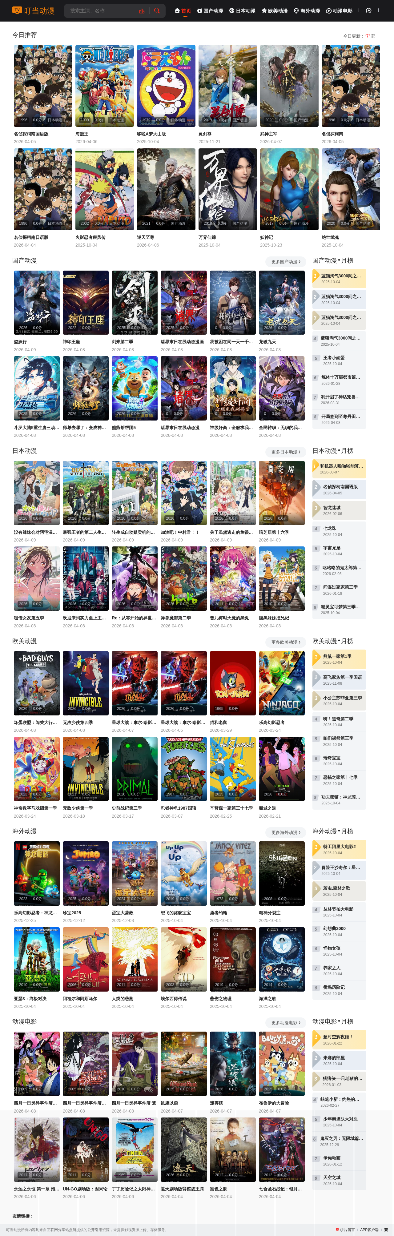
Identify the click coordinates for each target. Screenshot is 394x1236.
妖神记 (266, 237)
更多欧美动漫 (286, 642)
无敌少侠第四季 (78, 722)
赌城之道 (267, 808)
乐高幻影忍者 (272, 722)
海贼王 (81, 133)
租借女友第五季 (29, 617)
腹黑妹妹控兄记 (274, 617)
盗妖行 (20, 341)
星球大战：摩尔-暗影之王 (135, 722)
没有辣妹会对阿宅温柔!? (37, 532)
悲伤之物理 (220, 998)
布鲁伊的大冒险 (274, 1103)
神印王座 (71, 341)
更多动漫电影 (286, 1022)
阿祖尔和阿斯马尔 (80, 998)
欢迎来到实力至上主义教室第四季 (86, 617)
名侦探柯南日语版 (31, 237)
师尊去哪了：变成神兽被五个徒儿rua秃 (86, 427)
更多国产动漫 (286, 261)
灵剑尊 (205, 133)
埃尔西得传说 (174, 998)
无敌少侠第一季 (78, 808)
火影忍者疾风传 (90, 237)
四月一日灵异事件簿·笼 (134, 1103)
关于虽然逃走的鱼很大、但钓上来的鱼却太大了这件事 (233, 532)
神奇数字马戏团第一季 (35, 808)
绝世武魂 (330, 237)
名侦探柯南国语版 (31, 133)
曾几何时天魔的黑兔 (229, 617)
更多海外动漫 (286, 832)
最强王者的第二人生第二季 (86, 532)
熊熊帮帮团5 (124, 427)
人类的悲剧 (122, 998)
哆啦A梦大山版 (151, 133)
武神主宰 (268, 133)
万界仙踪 (207, 237)
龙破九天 (267, 341)
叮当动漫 (33, 10)
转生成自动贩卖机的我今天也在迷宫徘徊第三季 (135, 532)
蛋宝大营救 (122, 912)
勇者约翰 (218, 912)
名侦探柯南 (332, 133)
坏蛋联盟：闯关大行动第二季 (37, 722)
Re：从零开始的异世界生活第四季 (135, 617)
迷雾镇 (216, 1103)
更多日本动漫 (286, 451)
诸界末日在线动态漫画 (182, 341)
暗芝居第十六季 (274, 532)
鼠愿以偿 (169, 1103)
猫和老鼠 (218, 722)
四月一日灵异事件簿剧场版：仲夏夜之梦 (86, 1103)
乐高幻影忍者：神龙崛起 (37, 912)
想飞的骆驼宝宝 (176, 912)
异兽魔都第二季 (176, 617)
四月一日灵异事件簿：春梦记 (37, 1103)
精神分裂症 (269, 912)
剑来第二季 (122, 341)
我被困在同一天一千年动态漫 (233, 341)
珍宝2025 (72, 912)
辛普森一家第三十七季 (231, 808)
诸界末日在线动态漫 (180, 427)
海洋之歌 (267, 998)
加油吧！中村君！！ (180, 532)
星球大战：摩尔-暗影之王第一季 (184, 722)
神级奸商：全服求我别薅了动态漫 (233, 427)
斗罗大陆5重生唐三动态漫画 (37, 427)
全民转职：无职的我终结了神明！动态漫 (282, 427)
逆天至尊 (145, 237)
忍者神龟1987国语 (178, 808)
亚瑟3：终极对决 (30, 998)
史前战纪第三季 (127, 808)
